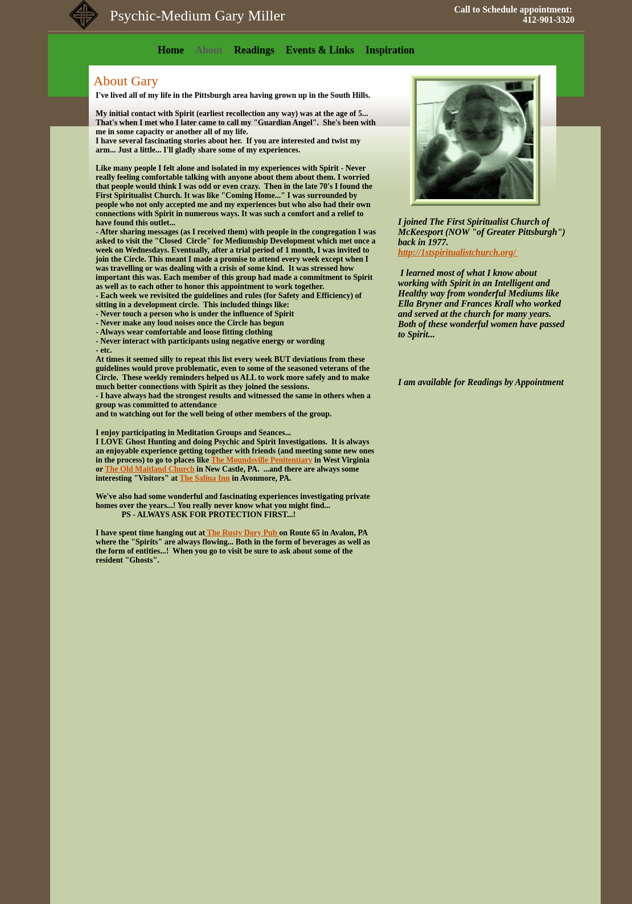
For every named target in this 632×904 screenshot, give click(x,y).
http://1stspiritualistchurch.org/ (458, 252)
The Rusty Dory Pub (242, 533)
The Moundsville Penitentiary (261, 460)
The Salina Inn (204, 478)
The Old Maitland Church (149, 469)
